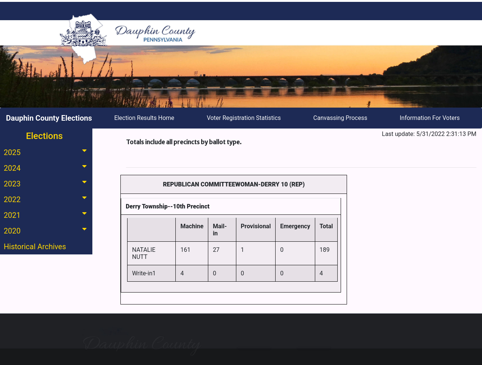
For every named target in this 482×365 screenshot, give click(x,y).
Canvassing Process (340, 117)
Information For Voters (430, 117)
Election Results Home (144, 117)
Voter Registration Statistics (244, 117)
